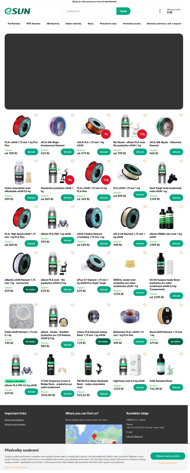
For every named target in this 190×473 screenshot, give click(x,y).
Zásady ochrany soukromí (16, 467)
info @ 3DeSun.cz (134, 436)
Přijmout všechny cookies (167, 456)
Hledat (123, 11)
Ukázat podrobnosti (168, 462)
